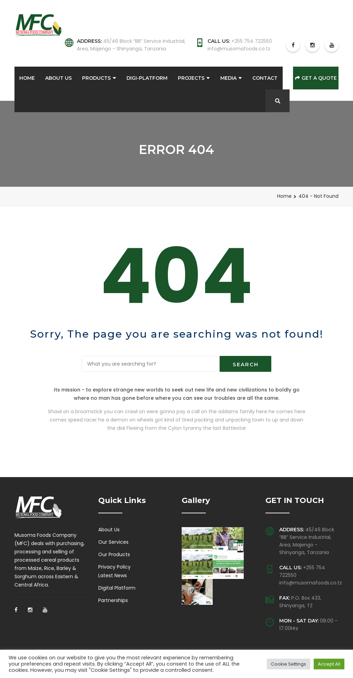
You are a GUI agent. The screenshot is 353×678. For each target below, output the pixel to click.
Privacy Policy (114, 566)
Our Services (113, 542)
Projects (191, 78)
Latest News (112, 575)
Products (96, 78)
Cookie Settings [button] (288, 664)
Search (246, 364)
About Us (58, 78)
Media (228, 78)
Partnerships (113, 600)
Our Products (114, 554)
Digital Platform (116, 587)
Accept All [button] (329, 664)
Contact (265, 78)
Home (27, 78)
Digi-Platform (147, 78)
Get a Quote (316, 78)
